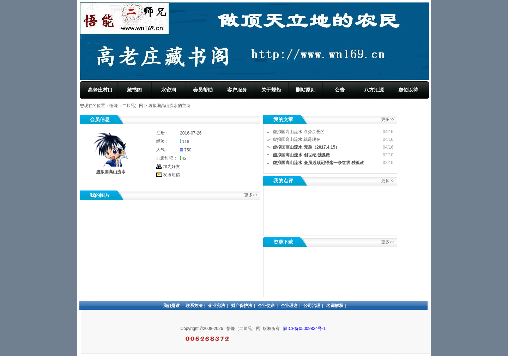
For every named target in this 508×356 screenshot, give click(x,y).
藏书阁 (134, 90)
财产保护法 (241, 305)
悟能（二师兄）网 (126, 105)
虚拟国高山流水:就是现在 (296, 139)
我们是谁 (171, 305)
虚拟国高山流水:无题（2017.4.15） (306, 147)
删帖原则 (305, 90)
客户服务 (237, 90)
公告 (340, 90)
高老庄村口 (100, 90)
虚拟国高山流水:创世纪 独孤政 (301, 154)
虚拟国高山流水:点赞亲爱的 (299, 131)
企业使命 (266, 305)
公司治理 (311, 305)
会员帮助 (203, 90)
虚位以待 (408, 90)
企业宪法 (216, 305)
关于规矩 (271, 90)
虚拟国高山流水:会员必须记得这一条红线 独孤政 (318, 162)
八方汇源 (374, 90)
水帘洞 (168, 90)
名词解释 (334, 305)
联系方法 (194, 305)
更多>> (387, 180)
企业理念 (289, 305)
